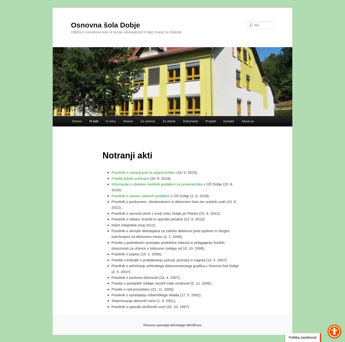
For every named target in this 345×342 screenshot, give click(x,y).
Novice (128, 121)
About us (248, 121)
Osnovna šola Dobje (105, 25)
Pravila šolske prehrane (130, 178)
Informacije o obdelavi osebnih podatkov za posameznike (156, 184)
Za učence (147, 121)
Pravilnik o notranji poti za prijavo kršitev (143, 172)
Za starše (168, 121)
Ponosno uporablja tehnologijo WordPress (172, 325)
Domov (77, 121)
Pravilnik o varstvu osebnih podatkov (140, 196)
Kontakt (229, 121)
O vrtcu (111, 121)
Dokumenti (190, 121)
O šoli (94, 121)
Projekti (211, 121)
